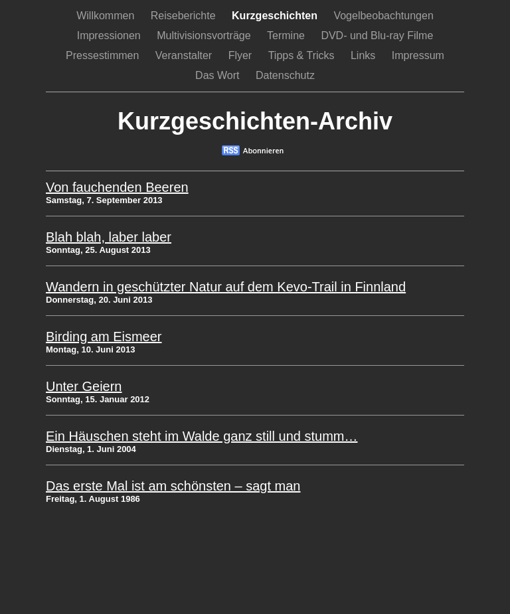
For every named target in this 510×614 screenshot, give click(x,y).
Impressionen (110, 35)
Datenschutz (285, 75)
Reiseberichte (184, 15)
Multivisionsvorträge (205, 35)
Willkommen (106, 15)
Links (365, 55)
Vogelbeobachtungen (383, 15)
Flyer (241, 55)
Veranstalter (185, 55)
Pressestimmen (104, 55)
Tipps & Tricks (302, 55)
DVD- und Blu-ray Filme (377, 35)
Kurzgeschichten (276, 15)
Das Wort (218, 75)
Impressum (418, 55)
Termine (287, 35)
